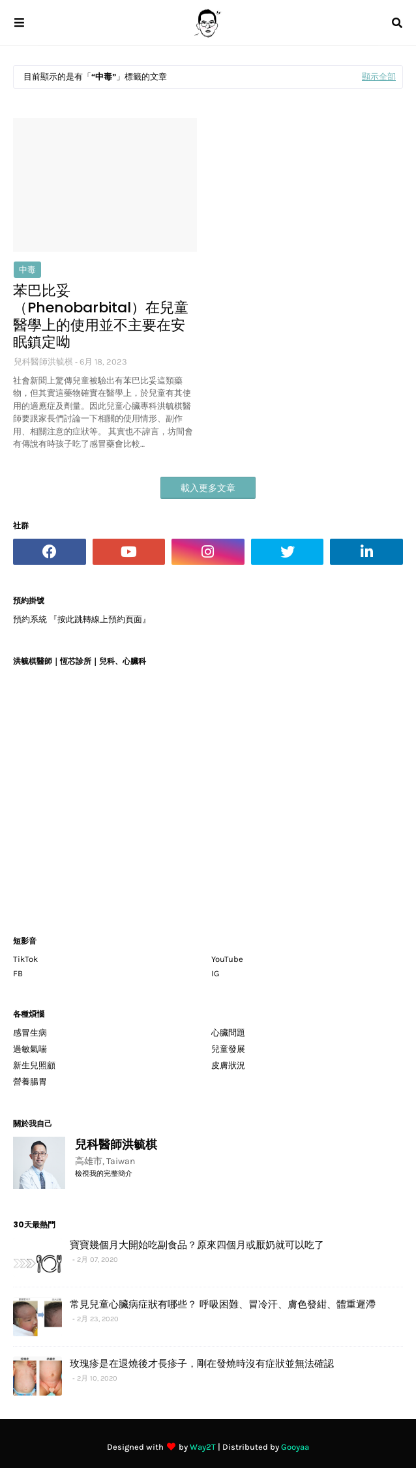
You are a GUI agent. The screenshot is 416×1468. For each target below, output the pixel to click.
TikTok (25, 959)
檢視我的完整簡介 (103, 1173)
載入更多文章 (208, 488)
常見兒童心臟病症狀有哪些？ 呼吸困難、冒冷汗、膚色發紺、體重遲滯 (223, 1304)
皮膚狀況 (228, 1065)
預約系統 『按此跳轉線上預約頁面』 (82, 619)
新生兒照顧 (34, 1065)
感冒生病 (30, 1033)
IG (215, 973)
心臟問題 (228, 1033)
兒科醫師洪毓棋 (43, 362)
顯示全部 (379, 77)
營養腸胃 (30, 1081)
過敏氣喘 (30, 1049)
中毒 (27, 270)
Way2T (203, 1447)
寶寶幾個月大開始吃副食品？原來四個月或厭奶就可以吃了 (197, 1244)
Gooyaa (295, 1447)
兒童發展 (228, 1049)
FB (18, 973)
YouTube (227, 959)
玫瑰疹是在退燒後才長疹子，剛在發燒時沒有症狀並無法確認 (202, 1363)
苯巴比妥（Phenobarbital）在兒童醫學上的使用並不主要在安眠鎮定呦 (100, 317)
